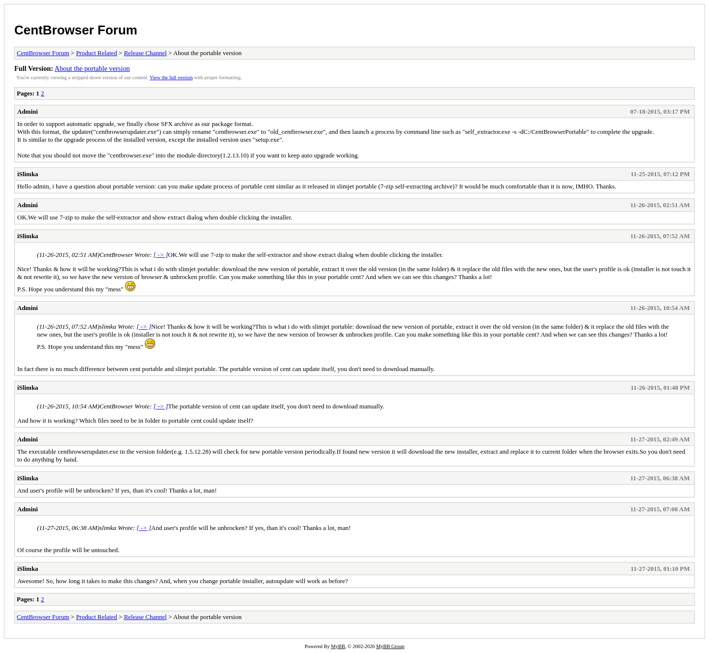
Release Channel (145, 53)
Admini (27, 111)
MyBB (338, 646)
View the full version (171, 77)
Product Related (96, 53)
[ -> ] (161, 254)
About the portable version (92, 68)
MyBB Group (390, 646)
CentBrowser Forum (75, 30)
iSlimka (27, 174)
